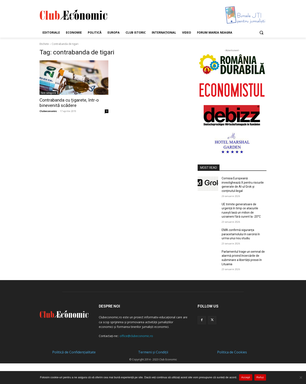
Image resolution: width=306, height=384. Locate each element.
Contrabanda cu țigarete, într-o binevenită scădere (69, 103)
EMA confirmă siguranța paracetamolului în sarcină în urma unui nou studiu (241, 234)
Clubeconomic (48, 111)
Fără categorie (48, 92)
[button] (261, 32)
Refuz (260, 377)
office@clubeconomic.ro (136, 336)
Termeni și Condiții (153, 352)
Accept (245, 377)
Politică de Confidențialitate (74, 352)
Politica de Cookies (232, 352)
